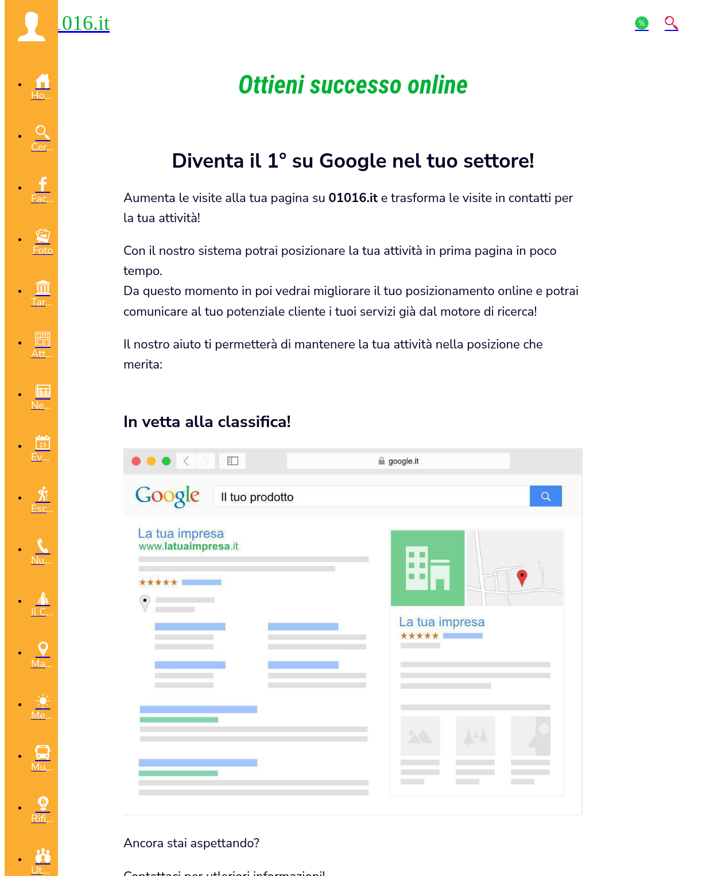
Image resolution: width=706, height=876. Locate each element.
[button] (31, 26)
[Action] (641, 23)
